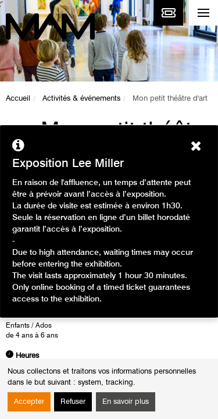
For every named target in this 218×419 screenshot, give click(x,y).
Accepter (29, 402)
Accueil (18, 98)
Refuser (72, 402)
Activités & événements (81, 98)
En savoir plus (125, 402)
